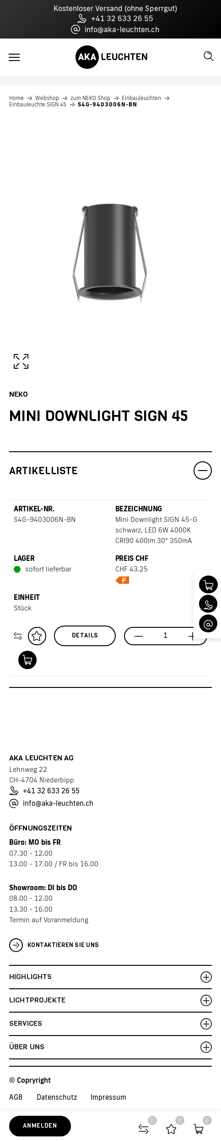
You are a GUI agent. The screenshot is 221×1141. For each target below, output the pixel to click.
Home (16, 98)
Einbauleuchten (141, 98)
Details (85, 635)
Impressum (108, 1097)
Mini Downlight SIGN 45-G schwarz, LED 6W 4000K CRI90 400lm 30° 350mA (156, 530)
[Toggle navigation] (14, 57)
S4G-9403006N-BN (107, 104)
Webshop (47, 98)
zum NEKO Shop (90, 98)
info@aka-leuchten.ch (115, 29)
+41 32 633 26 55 (115, 18)
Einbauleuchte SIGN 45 (37, 104)
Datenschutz (57, 1097)
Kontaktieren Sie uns (54, 945)
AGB (16, 1097)
